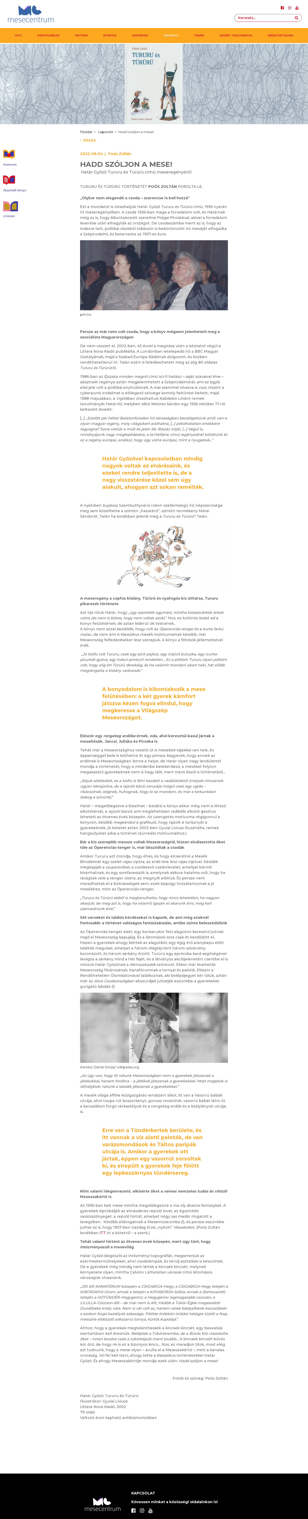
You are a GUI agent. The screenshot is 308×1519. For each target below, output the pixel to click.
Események (140, 35)
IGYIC (18, 35)
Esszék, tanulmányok (236, 35)
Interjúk (110, 35)
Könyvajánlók (49, 35)
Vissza (88, 140)
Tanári (199, 35)
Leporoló (171, 35)
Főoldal (86, 132)
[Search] (263, 18)
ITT (103, 1233)
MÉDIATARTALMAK (280, 35)
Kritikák (81, 35)
